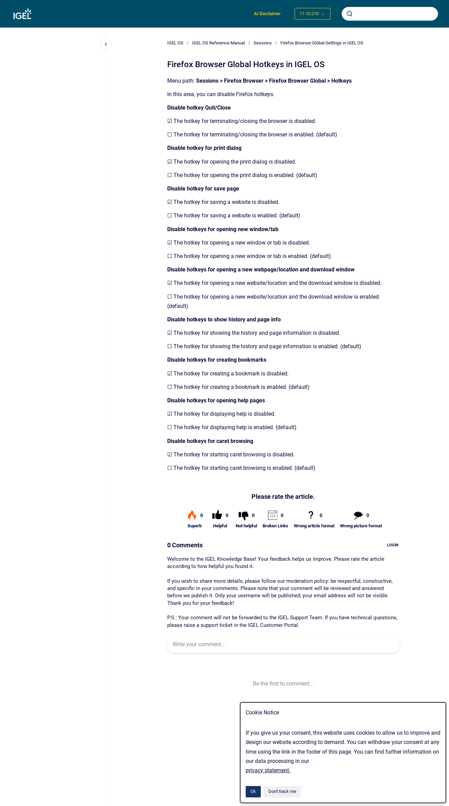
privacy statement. (268, 770)
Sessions (263, 42)
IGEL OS (175, 42)
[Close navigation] (105, 44)
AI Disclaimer (267, 13)
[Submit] (349, 13)
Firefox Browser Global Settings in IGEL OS (321, 42)
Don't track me (282, 791)
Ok (253, 791)
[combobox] (390, 13)
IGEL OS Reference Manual (218, 42)
